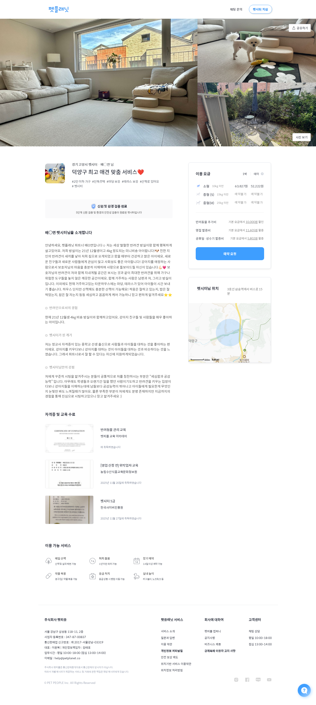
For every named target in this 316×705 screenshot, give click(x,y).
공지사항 (210, 638)
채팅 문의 (236, 9)
